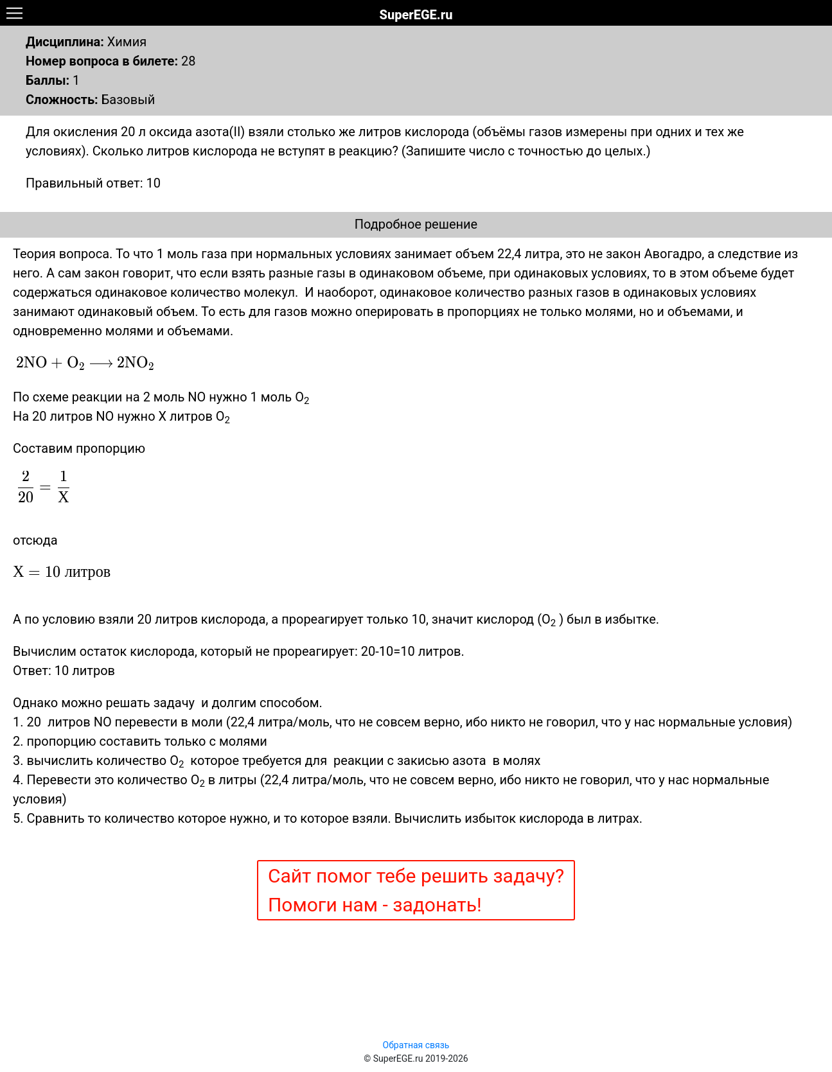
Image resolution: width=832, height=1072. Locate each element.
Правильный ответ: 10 (93, 183)
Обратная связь (416, 1045)
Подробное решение (416, 224)
